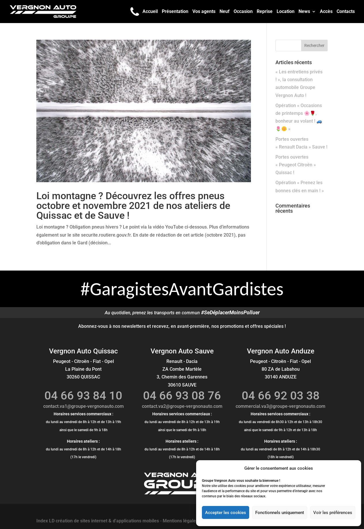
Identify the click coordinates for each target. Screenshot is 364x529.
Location (285, 11)
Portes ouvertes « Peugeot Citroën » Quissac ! (295, 164)
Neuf (224, 11)
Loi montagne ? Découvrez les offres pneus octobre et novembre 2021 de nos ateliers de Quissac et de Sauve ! (133, 205)
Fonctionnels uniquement (279, 512)
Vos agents (203, 11)
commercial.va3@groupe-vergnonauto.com (280, 406)
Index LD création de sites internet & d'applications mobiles (97, 521)
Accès (326, 11)
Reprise (265, 11)
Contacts (346, 11)
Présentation (175, 11)
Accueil (150, 11)
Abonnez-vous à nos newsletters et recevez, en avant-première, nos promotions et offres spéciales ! (182, 326)
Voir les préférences (332, 512)
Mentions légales (180, 521)
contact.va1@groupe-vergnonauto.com (83, 406)
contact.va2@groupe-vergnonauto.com (182, 406)
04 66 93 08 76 (182, 395)
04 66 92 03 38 (281, 395)
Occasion (243, 11)
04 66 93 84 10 (83, 395)
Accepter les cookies (225, 512)
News (304, 11)
